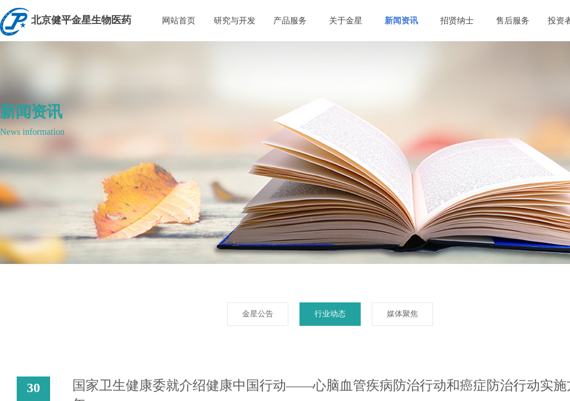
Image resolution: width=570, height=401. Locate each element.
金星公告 (257, 314)
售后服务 (512, 20)
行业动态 (330, 314)
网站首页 (178, 20)
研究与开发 (234, 20)
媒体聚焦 (402, 314)
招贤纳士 (457, 20)
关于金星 (345, 20)
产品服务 (290, 20)
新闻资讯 (401, 20)
